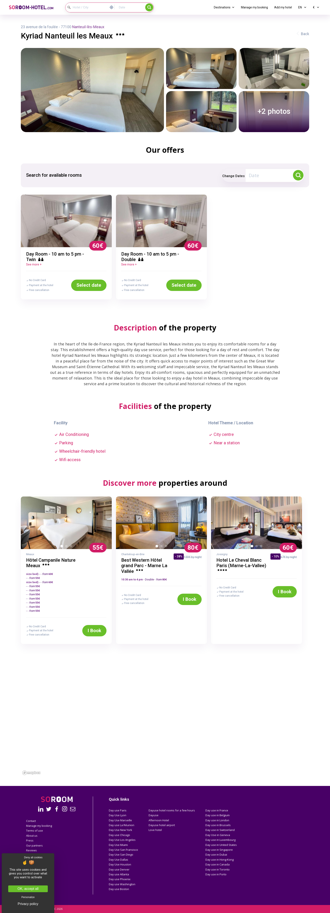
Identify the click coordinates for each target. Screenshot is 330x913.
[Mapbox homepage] (31, 772)
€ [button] (316, 7)
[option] (66, 221)
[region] (165, 729)
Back (305, 34)
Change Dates (233, 176)
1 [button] (62, 547)
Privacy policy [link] (28, 904)
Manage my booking (254, 7)
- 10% (275, 556)
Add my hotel (283, 7)
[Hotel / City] (86, 7)
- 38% (178, 556)
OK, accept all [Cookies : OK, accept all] (28, 888)
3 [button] (72, 547)
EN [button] (302, 7)
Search (149, 7)
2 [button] (67, 547)
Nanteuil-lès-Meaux (88, 27)
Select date (88, 285)
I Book (94, 630)
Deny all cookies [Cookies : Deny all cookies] (33, 857)
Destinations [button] (224, 7)
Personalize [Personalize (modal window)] (28, 897)
